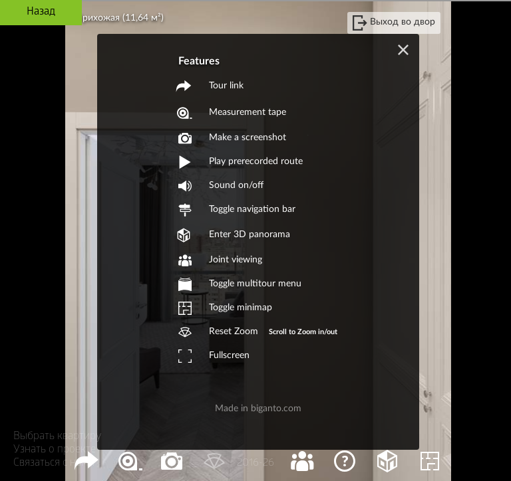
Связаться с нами (53, 463)
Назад (41, 12)
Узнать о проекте (54, 450)
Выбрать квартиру (57, 437)
